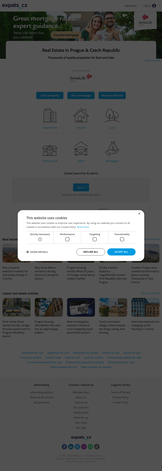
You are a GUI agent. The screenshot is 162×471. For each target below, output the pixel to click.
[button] (37, 251)
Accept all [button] (121, 251)
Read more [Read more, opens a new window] (83, 226)
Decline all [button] (90, 251)
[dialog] (81, 235)
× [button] (139, 214)
